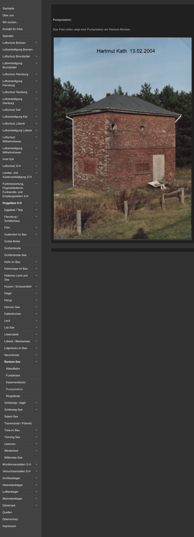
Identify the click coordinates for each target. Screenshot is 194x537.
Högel (8, 293)
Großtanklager (11, 478)
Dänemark (9, 505)
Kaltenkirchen (12, 313)
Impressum (9, 526)
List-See (9, 327)
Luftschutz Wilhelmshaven (12, 139)
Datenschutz (10, 519)
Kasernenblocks (16, 382)
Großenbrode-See (15, 255)
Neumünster (11, 355)
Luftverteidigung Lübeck (17, 130)
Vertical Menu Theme (129, 255)
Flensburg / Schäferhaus (12, 218)
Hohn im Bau (12, 262)
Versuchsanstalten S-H (17, 471)
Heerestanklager (13, 485)
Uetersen (9, 444)
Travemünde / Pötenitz (18, 423)
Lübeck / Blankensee (17, 341)
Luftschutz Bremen (14, 42)
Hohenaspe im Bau (16, 268)
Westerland (11, 450)
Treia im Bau (12, 430)
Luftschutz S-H (12, 166)
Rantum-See (12, 361)
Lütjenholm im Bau (15, 348)
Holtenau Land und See (16, 277)
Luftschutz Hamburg (15, 92)
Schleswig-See (13, 409)
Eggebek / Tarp (13, 209)
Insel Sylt (8, 159)
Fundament (13, 375)
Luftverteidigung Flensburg (12, 83)
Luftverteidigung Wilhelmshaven (12, 150)
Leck (7, 320)
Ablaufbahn (13, 368)
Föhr (7, 227)
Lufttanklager (11, 491)
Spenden (8, 36)
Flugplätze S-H (12, 203)
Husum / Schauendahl (17, 286)
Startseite (8, 8)
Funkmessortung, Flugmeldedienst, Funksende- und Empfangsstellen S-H (15, 190)
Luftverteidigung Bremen (18, 49)
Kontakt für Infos (13, 29)
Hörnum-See (12, 307)
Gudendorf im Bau (15, 234)
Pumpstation (14, 389)
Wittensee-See (13, 457)
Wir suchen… (11, 22)
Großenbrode (12, 248)
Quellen (7, 512)
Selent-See (11, 416)
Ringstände (13, 396)
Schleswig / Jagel (15, 402)
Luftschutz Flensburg (15, 74)
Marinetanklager (12, 498)
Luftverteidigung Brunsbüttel (12, 65)
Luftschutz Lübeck (14, 123)
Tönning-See (12, 437)
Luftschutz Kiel (11, 109)
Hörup (8, 300)
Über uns (8, 15)
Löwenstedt (11, 334)
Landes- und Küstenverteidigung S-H (17, 174)
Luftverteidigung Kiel (15, 116)
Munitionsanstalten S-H (17, 464)
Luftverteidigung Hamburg (12, 101)
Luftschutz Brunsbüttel (16, 56)
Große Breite (12, 241)
